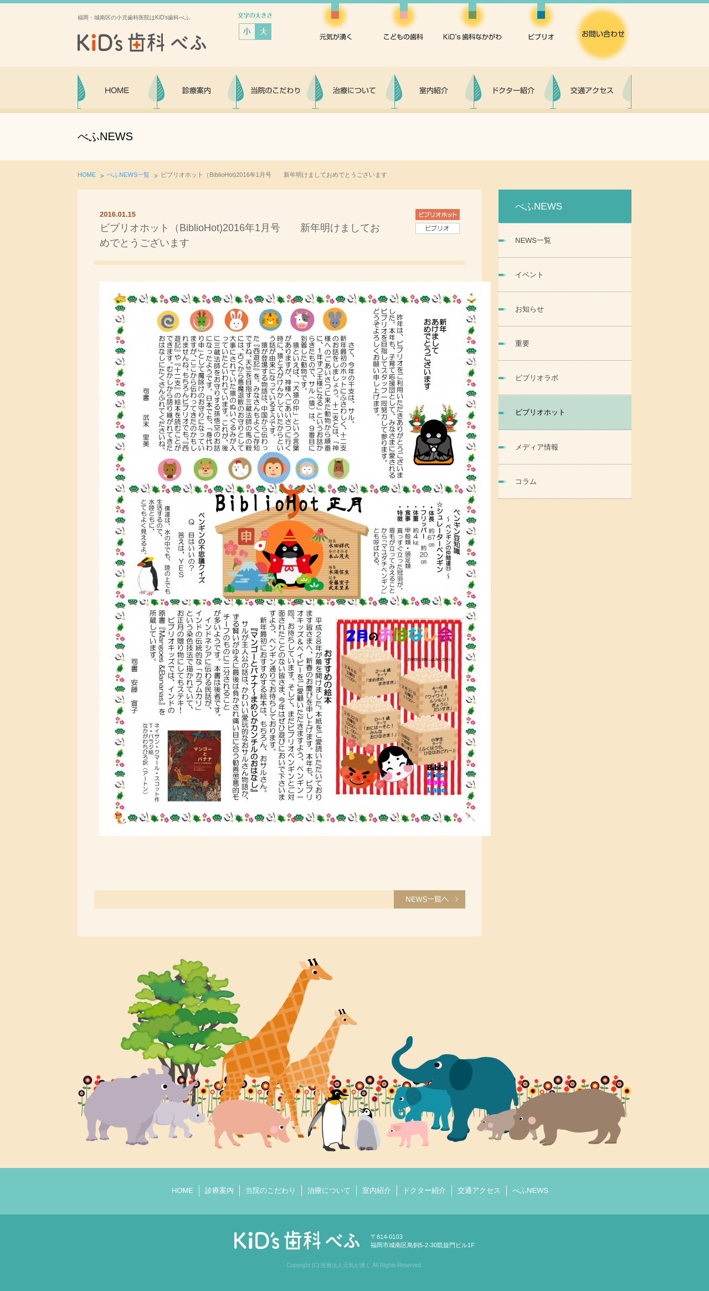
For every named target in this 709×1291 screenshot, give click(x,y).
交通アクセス (479, 1190)
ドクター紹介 (424, 1190)
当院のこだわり (270, 1190)
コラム (526, 481)
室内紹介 (376, 1190)
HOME (87, 174)
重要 (522, 343)
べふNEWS (530, 1190)
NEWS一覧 (533, 240)
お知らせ (529, 309)
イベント (529, 275)
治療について (329, 1190)
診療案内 (219, 1190)
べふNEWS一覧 (128, 174)
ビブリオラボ (536, 378)
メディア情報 (536, 447)
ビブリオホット (540, 412)
